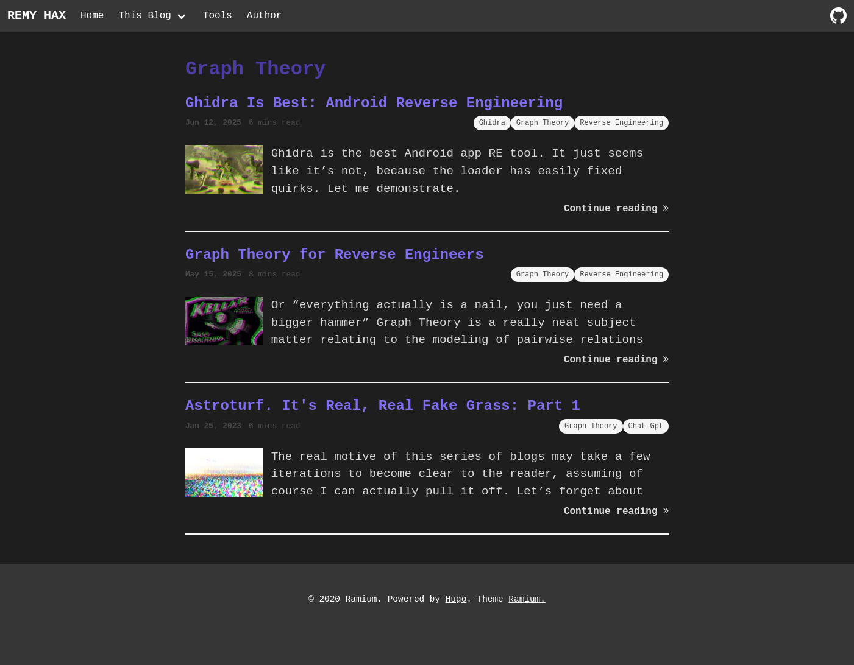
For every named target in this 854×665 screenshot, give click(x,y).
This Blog (144, 16)
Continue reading (616, 209)
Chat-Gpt (646, 426)
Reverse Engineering (621, 123)
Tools (217, 16)
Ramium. (526, 599)
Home (92, 16)
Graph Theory (542, 123)
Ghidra (492, 123)
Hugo (456, 599)
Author (264, 16)
